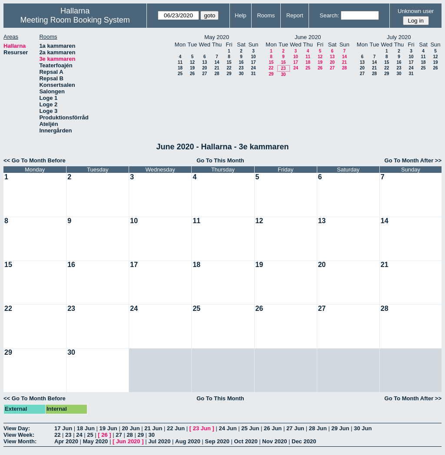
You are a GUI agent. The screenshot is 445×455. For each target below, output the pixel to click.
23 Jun (202, 428)
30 (241, 73)
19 (192, 68)
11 (180, 62)
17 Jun (63, 428)
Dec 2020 (304, 441)
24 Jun (227, 428)
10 (253, 56)
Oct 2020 (245, 441)
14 (216, 62)
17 (253, 62)
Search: (329, 15)
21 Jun (153, 428)
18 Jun (86, 428)
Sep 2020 (217, 441)
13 (204, 62)
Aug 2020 (187, 441)
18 (180, 68)
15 (228, 62)
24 (253, 68)
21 (216, 68)
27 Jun (295, 428)
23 (241, 68)
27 (204, 73)
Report (294, 15)
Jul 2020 (159, 441)
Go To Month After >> (413, 160)
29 (228, 73)
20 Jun (130, 428)
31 (253, 73)
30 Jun (363, 428)
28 (216, 73)
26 (192, 73)
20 (204, 68)
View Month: (20, 441)
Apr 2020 (66, 441)
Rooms (266, 15)
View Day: (16, 428)
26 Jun (273, 428)
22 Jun (176, 428)
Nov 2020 (274, 441)
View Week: (18, 435)
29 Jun (340, 428)
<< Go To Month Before (34, 160)
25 (180, 73)
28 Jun (318, 428)
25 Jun (250, 428)
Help (240, 15)
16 (241, 62)
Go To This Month (220, 160)
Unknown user (416, 11)
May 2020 (95, 441)
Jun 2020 (128, 441)
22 (228, 68)
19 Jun (108, 428)
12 (192, 62)
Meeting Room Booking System (75, 20)
